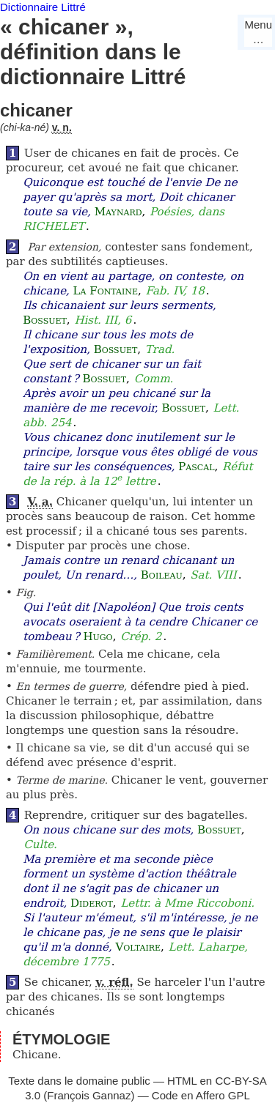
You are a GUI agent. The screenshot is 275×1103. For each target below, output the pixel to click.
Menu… (258, 31)
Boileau (162, 575)
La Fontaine (105, 290)
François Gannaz (89, 1095)
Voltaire (138, 947)
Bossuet (45, 320)
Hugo (97, 636)
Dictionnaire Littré (43, 7)
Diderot (91, 903)
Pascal (196, 466)
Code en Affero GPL (201, 1095)
